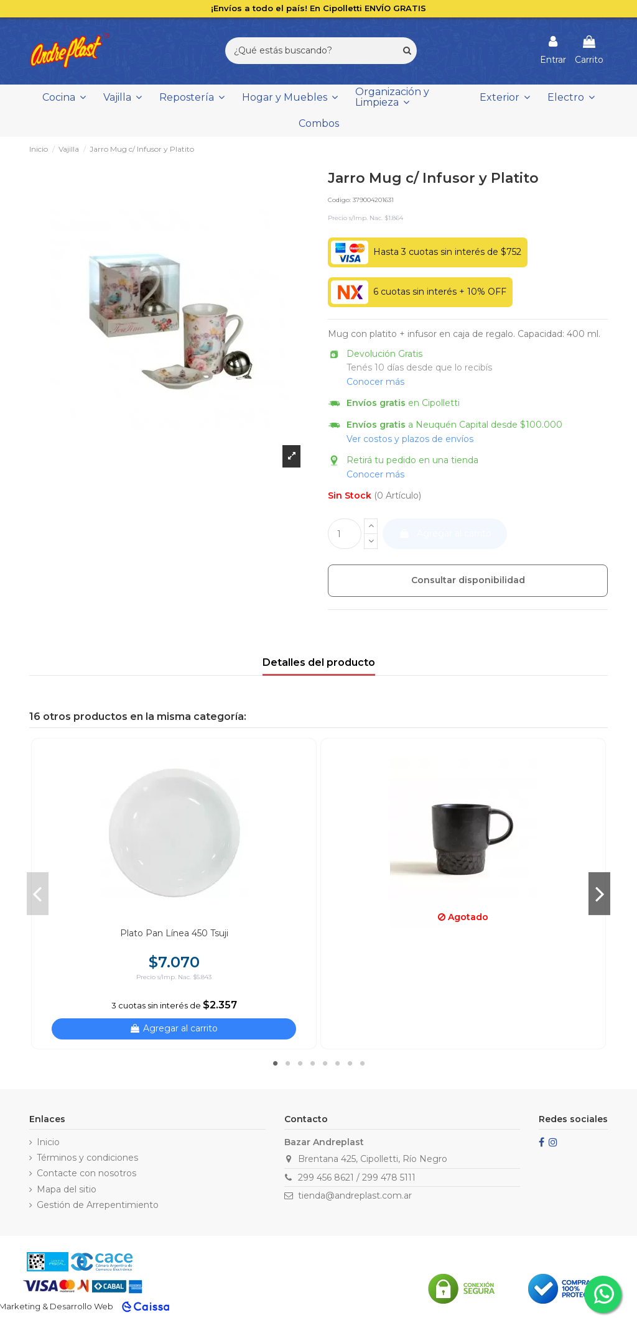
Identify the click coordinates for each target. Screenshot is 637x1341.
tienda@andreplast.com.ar (355, 1195)
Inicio (48, 1142)
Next (599, 893)
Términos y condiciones (87, 1157)
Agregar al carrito (445, 533)
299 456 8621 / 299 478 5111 (357, 1177)
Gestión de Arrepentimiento (98, 1204)
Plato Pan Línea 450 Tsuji (174, 933)
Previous (38, 893)
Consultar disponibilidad (468, 580)
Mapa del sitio (66, 1189)
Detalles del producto (319, 662)
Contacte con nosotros (86, 1173)
